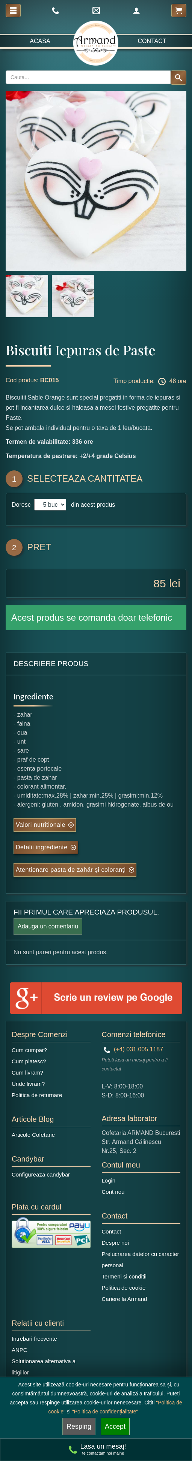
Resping (79, 1426)
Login (109, 1180)
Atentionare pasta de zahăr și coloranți (71, 870)
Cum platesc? (29, 1061)
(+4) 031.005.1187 (133, 1049)
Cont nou (113, 1192)
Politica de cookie (124, 1287)
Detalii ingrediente (42, 847)
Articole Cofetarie (33, 1135)
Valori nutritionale (40, 825)
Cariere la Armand (124, 1299)
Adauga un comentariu (48, 926)
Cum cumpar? (29, 1050)
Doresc (22, 504)
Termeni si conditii (124, 1276)
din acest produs (91, 504)
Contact (152, 41)
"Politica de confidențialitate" (105, 1412)
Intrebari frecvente (34, 1338)
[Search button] (178, 77)
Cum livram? (27, 1072)
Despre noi (115, 1242)
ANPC (19, 1350)
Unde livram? (28, 1084)
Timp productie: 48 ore (149, 381)
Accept (115, 1426)
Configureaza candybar (41, 1174)
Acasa (40, 41)
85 (159, 583)
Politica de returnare (37, 1095)
